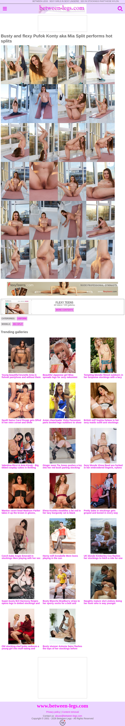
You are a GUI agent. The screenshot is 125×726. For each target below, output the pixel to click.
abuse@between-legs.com (68, 716)
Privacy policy (53, 712)
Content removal (70, 712)
